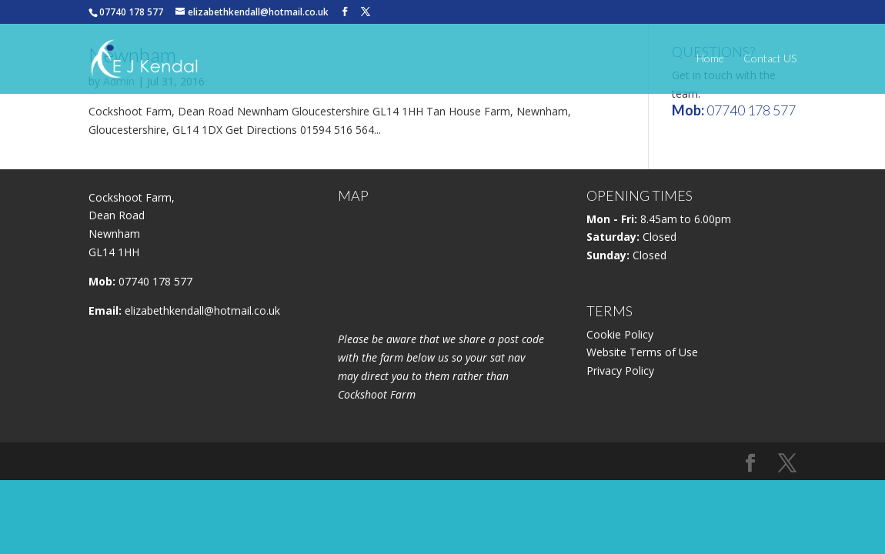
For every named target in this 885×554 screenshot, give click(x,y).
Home (710, 59)
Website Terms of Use (642, 352)
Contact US (769, 59)
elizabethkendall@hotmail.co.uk (202, 310)
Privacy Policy (620, 370)
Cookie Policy (619, 334)
